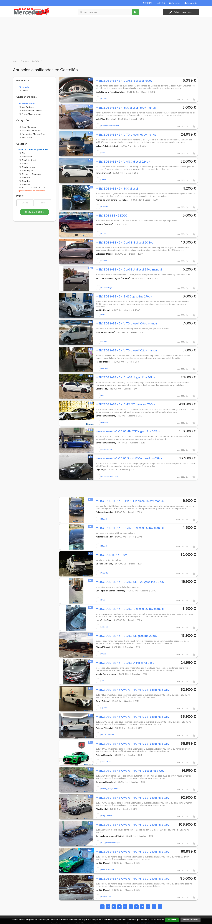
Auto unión (103, 761)
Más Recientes (27, 103)
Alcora (23, 163)
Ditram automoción (107, 476)
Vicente (102, 573)
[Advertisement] (106, 37)
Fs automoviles (105, 734)
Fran (100, 395)
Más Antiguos (26, 107)
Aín (22, 153)
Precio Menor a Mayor (30, 110)
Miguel (101, 519)
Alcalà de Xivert (27, 160)
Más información (190, 919)
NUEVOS (161, 3)
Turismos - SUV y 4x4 (30, 130)
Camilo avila (103, 896)
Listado (24, 87)
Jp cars (101, 707)
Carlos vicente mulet (107, 125)
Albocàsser (25, 156)
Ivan (100, 600)
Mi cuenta (191, 3)
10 (148, 907)
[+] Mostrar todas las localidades (31, 191)
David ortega (104, 287)
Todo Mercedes (27, 127)
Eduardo (102, 422)
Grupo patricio (105, 815)
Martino (102, 368)
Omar (101, 653)
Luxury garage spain (107, 788)
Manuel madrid (105, 869)
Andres (101, 341)
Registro (174, 3)
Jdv (100, 680)
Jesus (101, 179)
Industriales (25, 137)
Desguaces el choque (108, 842)
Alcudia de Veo (27, 167)
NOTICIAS (147, 3)
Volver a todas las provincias (33, 149)
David (101, 233)
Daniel (101, 98)
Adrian (101, 260)
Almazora (24, 177)
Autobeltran (104, 449)
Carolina (102, 206)
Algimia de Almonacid (30, 174)
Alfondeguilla (26, 170)
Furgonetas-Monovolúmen (32, 134)
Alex (100, 152)
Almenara (24, 184)
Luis (100, 314)
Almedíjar (24, 181)
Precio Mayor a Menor (30, 114)
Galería (23, 90)
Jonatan (102, 626)
